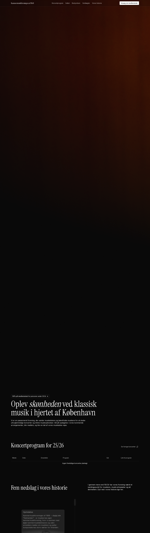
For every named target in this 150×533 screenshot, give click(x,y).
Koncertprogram (57, 3)
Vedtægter (86, 3)
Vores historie (97, 3)
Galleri (67, 3)
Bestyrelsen (76, 3)
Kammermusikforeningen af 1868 (22, 3)
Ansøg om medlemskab (129, 3)
